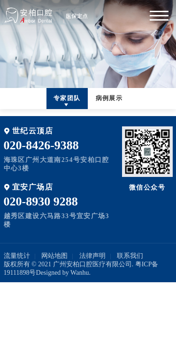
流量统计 (17, 255)
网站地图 (54, 255)
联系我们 (130, 255)
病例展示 (109, 98)
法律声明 (92, 255)
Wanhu (79, 272)
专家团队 (67, 98)
